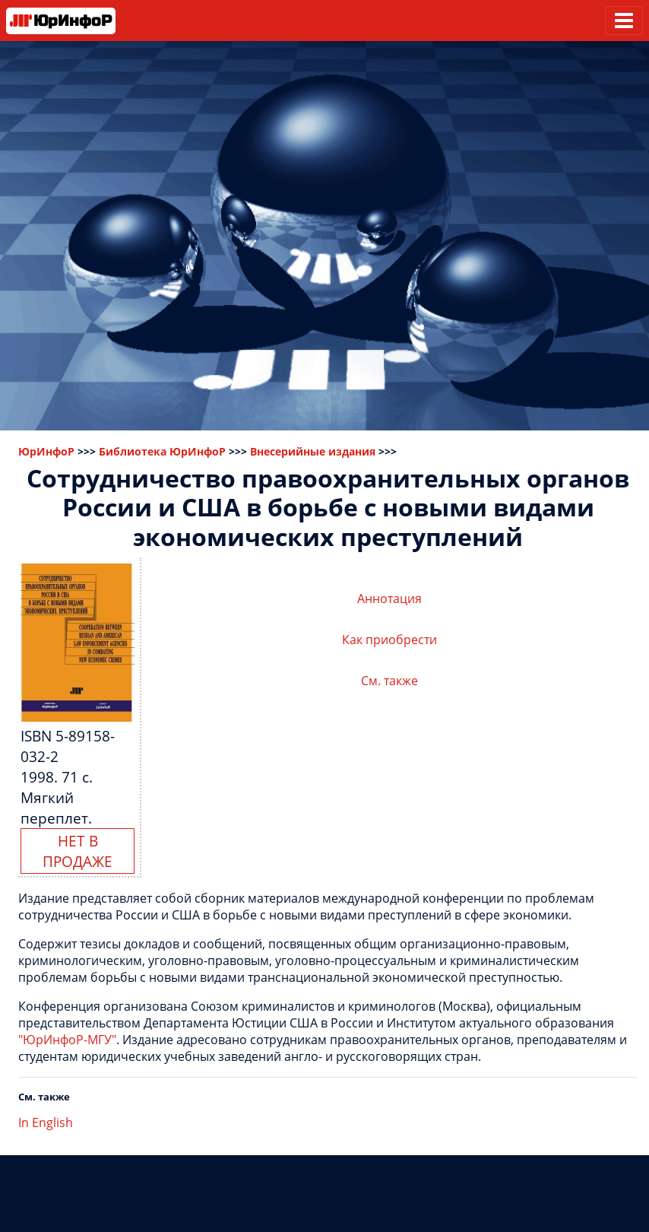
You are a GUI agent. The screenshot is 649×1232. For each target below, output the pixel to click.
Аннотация (389, 598)
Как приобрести (389, 639)
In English (45, 1122)
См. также (389, 680)
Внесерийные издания (312, 451)
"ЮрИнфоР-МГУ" (67, 1039)
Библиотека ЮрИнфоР (162, 451)
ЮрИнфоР (46, 451)
